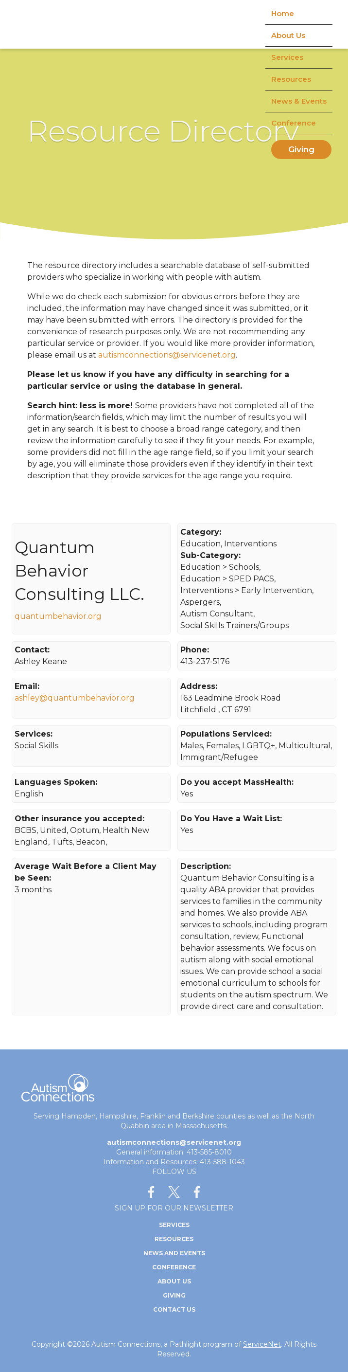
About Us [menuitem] (288, 35)
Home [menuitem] (282, 13)
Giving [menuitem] (301, 149)
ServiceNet (262, 1344)
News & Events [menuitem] (299, 101)
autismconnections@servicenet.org (167, 355)
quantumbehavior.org (58, 616)
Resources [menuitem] (291, 79)
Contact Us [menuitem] (174, 1309)
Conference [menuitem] (293, 122)
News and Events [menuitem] (174, 1253)
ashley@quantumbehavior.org (75, 698)
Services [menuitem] (287, 57)
